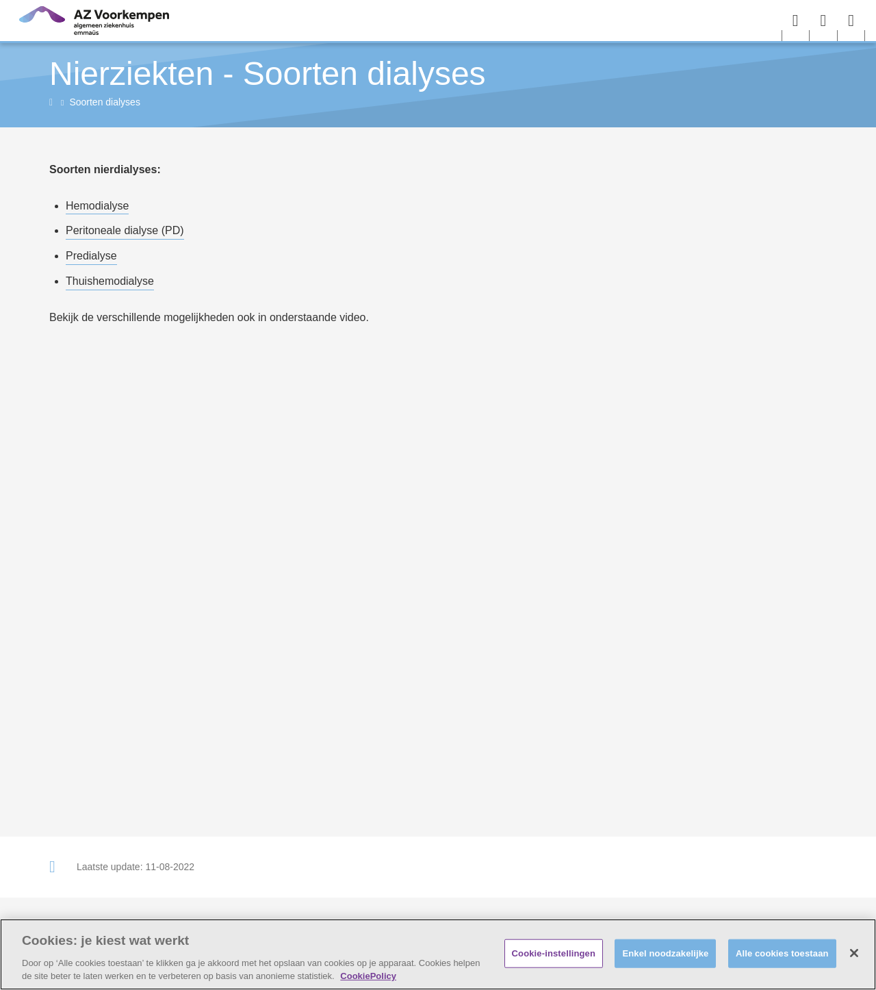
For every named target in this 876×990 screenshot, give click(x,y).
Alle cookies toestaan (782, 953)
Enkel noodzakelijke (665, 953)
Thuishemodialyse (110, 281)
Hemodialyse (97, 206)
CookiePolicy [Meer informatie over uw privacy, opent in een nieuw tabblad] (368, 976)
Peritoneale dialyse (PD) (125, 230)
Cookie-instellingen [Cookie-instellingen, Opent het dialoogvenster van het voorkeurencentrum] (553, 953)
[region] (438, 954)
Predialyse (91, 256)
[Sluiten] (854, 953)
